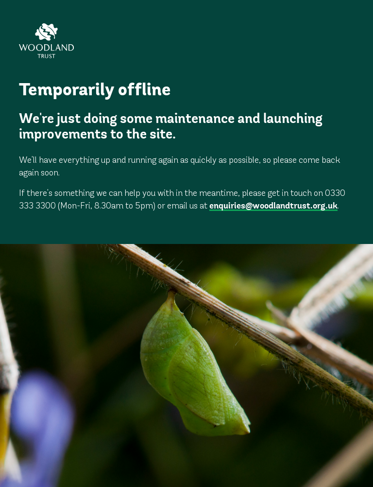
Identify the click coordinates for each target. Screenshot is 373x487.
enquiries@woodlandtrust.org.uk (273, 206)
